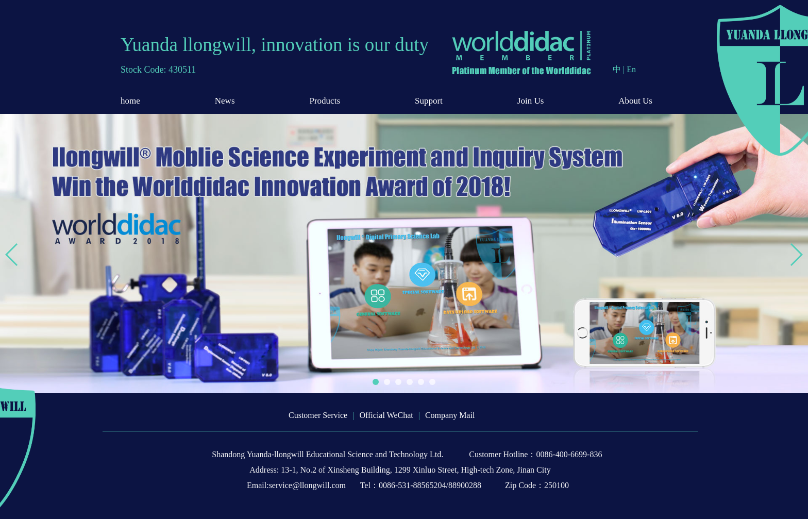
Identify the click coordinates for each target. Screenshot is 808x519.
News (225, 101)
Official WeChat (386, 415)
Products (325, 101)
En (631, 69)
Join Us (530, 101)
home (130, 101)
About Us (635, 101)
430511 (182, 69)
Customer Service (318, 415)
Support (429, 101)
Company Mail (450, 415)
